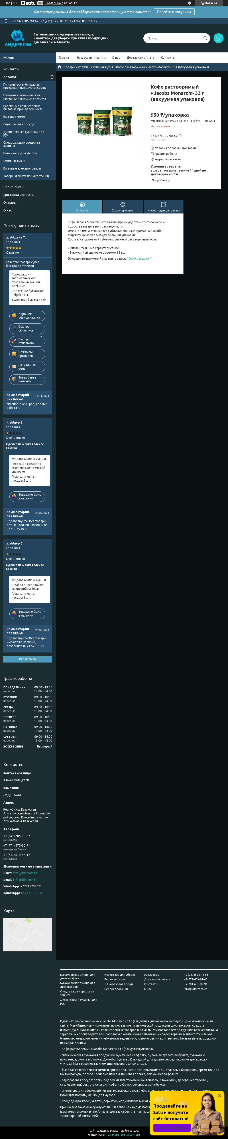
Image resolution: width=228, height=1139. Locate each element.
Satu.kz (134, 1130)
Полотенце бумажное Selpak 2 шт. (28, 293)
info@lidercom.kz (25, 880)
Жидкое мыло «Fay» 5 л (29, 459)
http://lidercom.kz (25, 873)
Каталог (9, 77)
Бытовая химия (14, 116)
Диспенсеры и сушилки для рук (23, 133)
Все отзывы (28, 659)
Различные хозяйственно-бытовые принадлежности (23, 107)
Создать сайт (54, 3)
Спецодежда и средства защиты (21, 144)
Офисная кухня (102, 67)
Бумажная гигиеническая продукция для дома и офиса (24, 96)
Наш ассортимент (90, 57)
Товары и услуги (76, 67)
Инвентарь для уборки (20, 153)
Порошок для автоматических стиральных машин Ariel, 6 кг (26, 280)
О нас (116, 57)
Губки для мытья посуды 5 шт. (24, 478)
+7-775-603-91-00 (195, 979)
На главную (151, 974)
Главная (64, 57)
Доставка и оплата (140, 57)
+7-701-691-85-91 (195, 984)
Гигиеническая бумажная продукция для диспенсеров (24, 86)
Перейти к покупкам (174, 12)
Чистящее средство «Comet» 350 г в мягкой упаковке (28, 467)
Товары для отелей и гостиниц (26, 176)
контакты (11, 69)
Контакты (168, 57)
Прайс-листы (13, 187)
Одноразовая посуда (18, 124)
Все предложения (116, 988)
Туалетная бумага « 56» (29, 300)
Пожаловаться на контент (123, 1134)
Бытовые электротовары (22, 168)
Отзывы (9, 202)
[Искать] (205, 38)
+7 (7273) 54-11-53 (196, 974)
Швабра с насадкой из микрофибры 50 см (28, 587)
